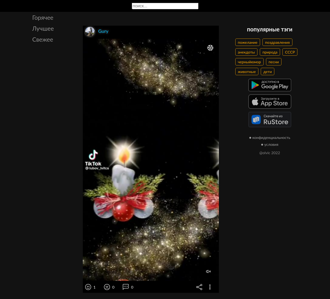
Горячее (43, 17)
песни (274, 61)
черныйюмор (249, 61)
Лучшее (43, 28)
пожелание (247, 42)
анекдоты (246, 52)
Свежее (42, 39)
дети (267, 71)
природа (269, 52)
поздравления (277, 42)
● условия (269, 144)
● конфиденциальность (269, 137)
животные (247, 71)
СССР (290, 52)
